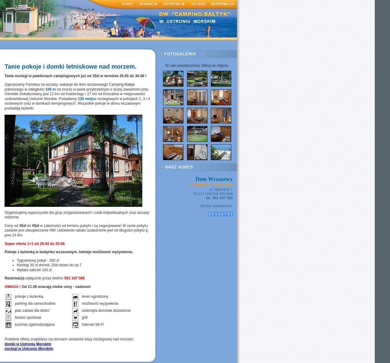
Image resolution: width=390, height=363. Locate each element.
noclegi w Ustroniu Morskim (29, 349)
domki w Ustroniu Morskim (28, 344)
